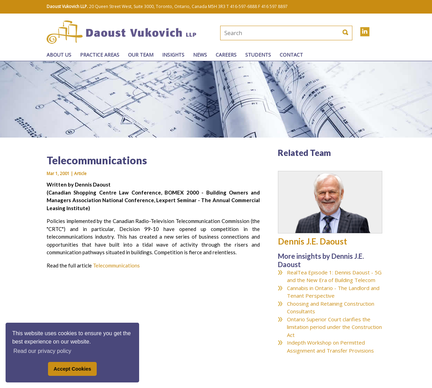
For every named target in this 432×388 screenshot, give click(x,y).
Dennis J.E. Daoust (312, 241)
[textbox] (263, 33)
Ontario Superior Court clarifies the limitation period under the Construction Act (334, 327)
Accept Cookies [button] (72, 369)
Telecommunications (116, 265)
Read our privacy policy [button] (42, 351)
